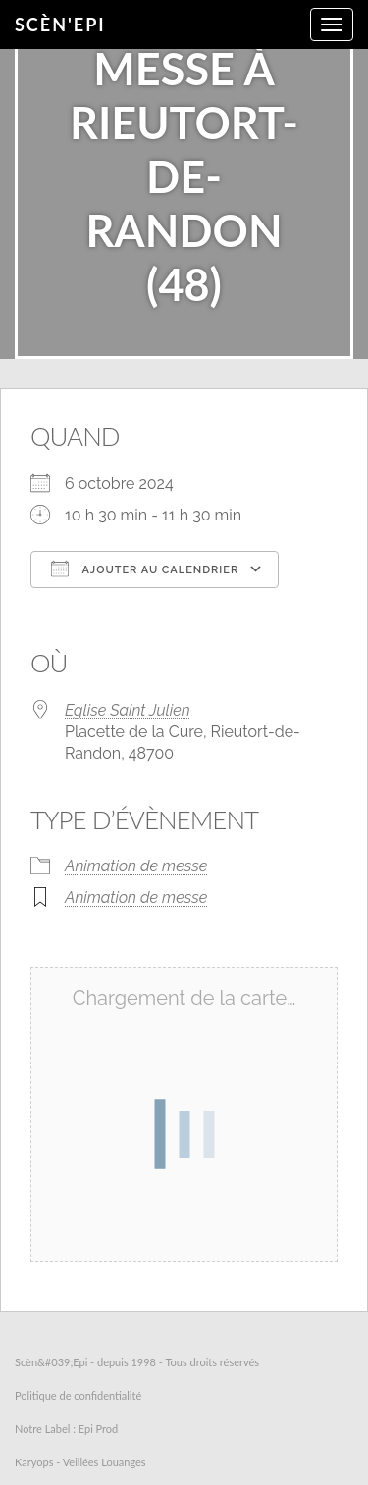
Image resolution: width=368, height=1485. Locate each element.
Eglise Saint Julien (127, 710)
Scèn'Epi (60, 24)
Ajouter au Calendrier (144, 568)
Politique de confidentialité (78, 1395)
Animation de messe (136, 866)
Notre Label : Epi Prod (66, 1428)
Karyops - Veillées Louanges (80, 1462)
